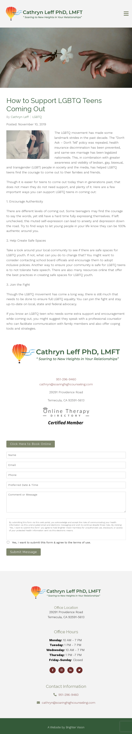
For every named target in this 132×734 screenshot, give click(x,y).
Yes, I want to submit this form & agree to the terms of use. (51, 542)
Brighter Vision (75, 727)
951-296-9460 (66, 379)
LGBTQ (37, 116)
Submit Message (23, 552)
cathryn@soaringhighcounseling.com (66, 384)
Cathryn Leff (20, 116)
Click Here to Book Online (30, 444)
